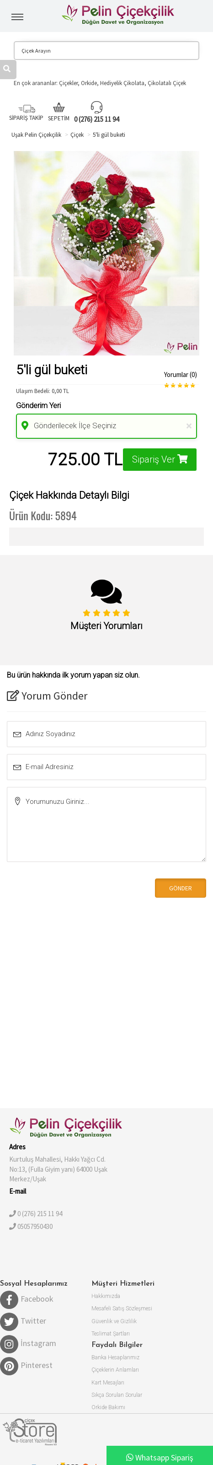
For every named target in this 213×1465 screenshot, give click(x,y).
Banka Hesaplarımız (115, 1357)
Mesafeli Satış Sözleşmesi (121, 1308)
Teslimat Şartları (110, 1333)
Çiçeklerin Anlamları (115, 1370)
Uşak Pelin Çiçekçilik (36, 135)
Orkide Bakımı (108, 1407)
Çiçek (77, 135)
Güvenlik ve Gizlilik (114, 1321)
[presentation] (69, 887)
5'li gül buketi (109, 135)
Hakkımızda (105, 1296)
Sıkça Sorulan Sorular (116, 1395)
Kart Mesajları (107, 1382)
